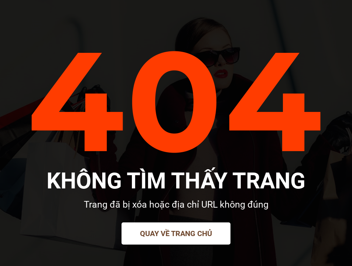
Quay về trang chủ (176, 233)
